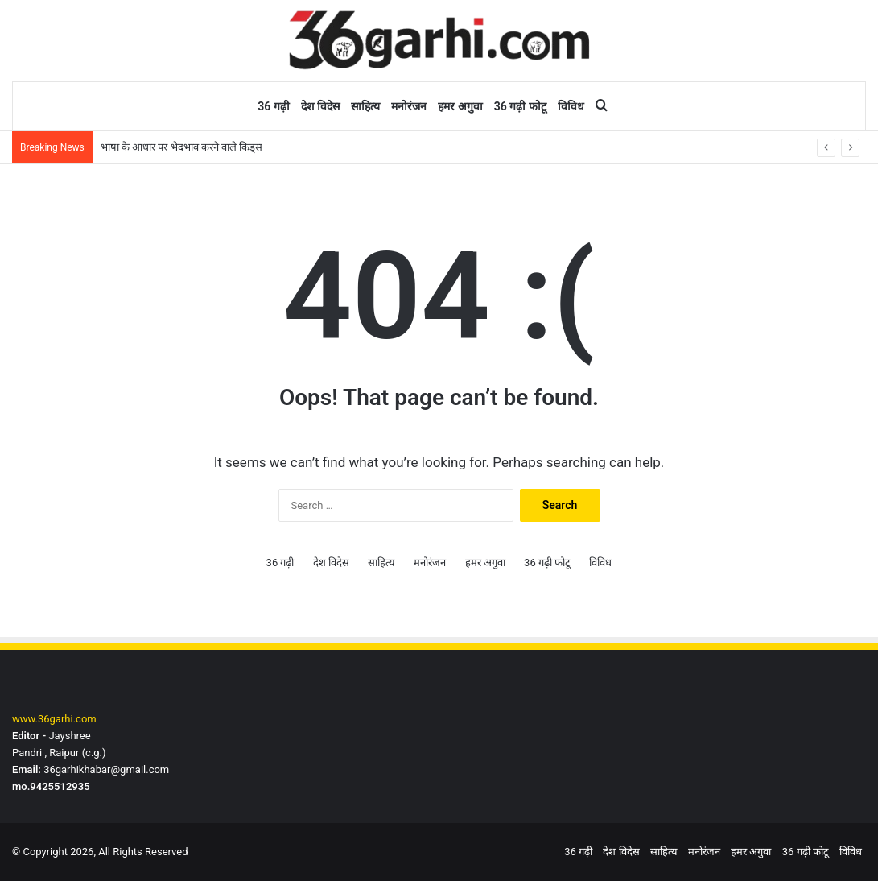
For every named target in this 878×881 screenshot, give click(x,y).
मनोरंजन (409, 106)
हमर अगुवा (460, 106)
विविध (571, 106)
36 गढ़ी (274, 106)
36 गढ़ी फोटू (520, 106)
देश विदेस (320, 106)
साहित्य (365, 106)
